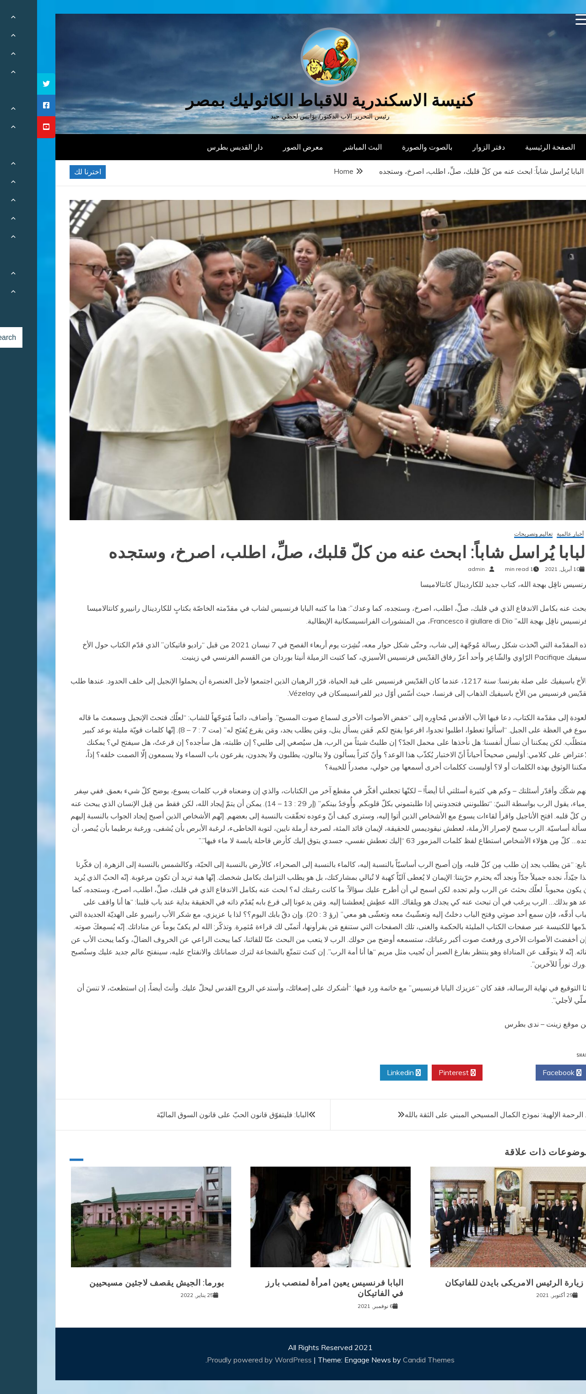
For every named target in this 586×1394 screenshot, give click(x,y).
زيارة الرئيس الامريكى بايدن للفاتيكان (477, 1282)
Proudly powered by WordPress (223, 1359)
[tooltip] (9, 84)
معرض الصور (266, 146)
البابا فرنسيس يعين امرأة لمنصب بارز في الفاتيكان (297, 1288)
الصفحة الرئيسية (513, 146)
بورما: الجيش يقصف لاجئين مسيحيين (119, 1282)
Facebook (524, 1073)
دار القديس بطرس (198, 146)
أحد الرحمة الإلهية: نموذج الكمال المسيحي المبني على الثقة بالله (463, 1114)
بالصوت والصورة (390, 146)
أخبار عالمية (533, 534)
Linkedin (367, 1073)
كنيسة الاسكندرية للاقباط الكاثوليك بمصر (293, 100)
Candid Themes (392, 1359)
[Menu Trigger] (544, 19)
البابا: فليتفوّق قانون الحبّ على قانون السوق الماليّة (195, 1114)
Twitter (472, 1073)
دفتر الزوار (451, 146)
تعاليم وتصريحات (496, 534)
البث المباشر (325, 146)
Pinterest (420, 1073)
